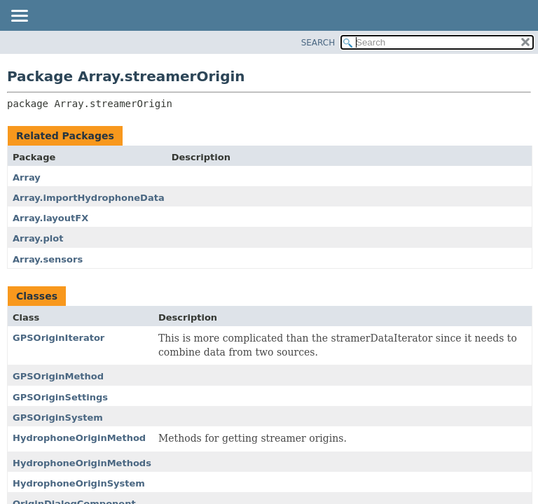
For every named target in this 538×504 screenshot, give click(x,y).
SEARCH (318, 43)
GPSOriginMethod (58, 376)
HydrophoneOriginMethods (82, 463)
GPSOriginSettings (60, 397)
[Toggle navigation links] (19, 17)
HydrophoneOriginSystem (79, 483)
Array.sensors (48, 259)
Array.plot (38, 238)
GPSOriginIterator (58, 337)
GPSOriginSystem (58, 417)
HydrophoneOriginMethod (79, 438)
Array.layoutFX (50, 218)
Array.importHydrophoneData (89, 197)
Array (27, 177)
